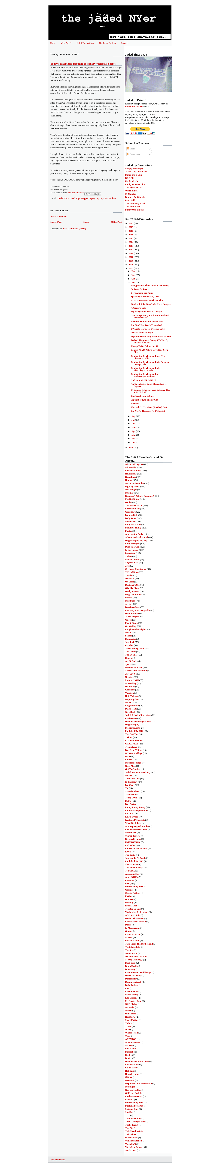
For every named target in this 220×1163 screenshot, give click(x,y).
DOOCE (129, 178)
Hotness (129, 899)
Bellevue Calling (133, 470)
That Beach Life (133, 1118)
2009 (131, 261)
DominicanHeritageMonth (138, 721)
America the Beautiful (136, 670)
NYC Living (131, 1004)
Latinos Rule (131, 515)
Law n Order (131, 816)
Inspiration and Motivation (138, 1083)
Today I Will (131, 797)
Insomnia (129, 1080)
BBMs (128, 801)
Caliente (129, 889)
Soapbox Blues (132, 559)
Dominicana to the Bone (137, 1061)
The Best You (131, 734)
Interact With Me (133, 667)
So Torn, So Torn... (140, 289)
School (128, 635)
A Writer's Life (138, 307)
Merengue (130, 1086)
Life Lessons (131, 997)
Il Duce (128, 1077)
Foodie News (131, 623)
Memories (130, 521)
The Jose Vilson (132, 206)
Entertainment (132, 508)
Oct (134, 278)
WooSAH (129, 578)
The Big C (130, 1128)
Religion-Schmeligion (135, 629)
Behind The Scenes (134, 918)
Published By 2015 (134, 1102)
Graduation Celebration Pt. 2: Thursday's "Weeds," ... (145, 369)
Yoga (127, 1036)
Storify (128, 1112)
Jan (134, 442)
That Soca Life (132, 778)
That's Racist (131, 1124)
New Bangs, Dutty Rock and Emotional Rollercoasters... (150, 316)
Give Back (130, 712)
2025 (131, 223)
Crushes (129, 645)
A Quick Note (131, 562)
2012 (131, 249)
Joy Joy (100, 198)
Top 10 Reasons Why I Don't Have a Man (151, 336)
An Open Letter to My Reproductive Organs (148, 385)
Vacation (129, 693)
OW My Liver (132, 588)
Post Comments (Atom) (74, 228)
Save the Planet (132, 791)
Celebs (128, 619)
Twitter (128, 737)
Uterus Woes (131, 1137)
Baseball (129, 1051)
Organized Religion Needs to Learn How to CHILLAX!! (150, 391)
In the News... (131, 550)
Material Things (133, 762)
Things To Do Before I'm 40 (144, 346)
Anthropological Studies (137, 826)
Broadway (130, 969)
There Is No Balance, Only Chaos (147, 321)
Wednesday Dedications (136, 912)
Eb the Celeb (131, 181)
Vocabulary (130, 832)
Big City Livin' (132, 486)
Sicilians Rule (132, 1109)
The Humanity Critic (135, 203)
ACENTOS (130, 1039)
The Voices (130, 651)
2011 (131, 253)
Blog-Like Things (133, 750)
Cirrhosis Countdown (135, 569)
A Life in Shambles (134, 483)
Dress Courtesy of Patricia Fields (147, 300)
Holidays (129, 1070)
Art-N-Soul (130, 661)
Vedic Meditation (133, 1140)
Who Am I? (66, 43)
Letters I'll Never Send (136, 848)
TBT (127, 1115)
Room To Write (132, 934)
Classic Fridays (132, 893)
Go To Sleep (131, 1067)
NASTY (129, 702)
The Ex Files (131, 654)
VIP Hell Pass (132, 572)
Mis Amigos (131, 489)
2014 (131, 242)
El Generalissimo (133, 740)
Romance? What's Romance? (139, 496)
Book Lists (130, 962)
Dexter (128, 1058)
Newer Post (56, 222)
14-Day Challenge (134, 959)
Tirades (129, 575)
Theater (129, 950)
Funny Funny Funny (135, 807)
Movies (128, 775)
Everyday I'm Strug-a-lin (137, 610)
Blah (127, 756)
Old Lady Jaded (133, 1093)
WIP (127, 1029)
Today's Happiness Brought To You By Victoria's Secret (149, 341)
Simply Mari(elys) (134, 168)
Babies (128, 502)
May (134, 427)
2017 (131, 231)
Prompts (129, 1099)
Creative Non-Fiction (135, 921)
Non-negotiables (133, 1090)
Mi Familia (130, 467)
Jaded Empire (132, 616)
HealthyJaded (132, 613)
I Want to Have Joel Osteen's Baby (148, 328)
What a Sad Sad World (136, 537)
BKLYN (129, 813)
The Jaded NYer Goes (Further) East (149, 407)
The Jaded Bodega (107, 43)
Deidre (128, 1055)
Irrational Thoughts (135, 820)
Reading (129, 902)
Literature (130, 553)
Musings (129, 492)
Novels (128, 1010)
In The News (131, 781)
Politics (128, 597)
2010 (131, 257)
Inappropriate (132, 699)
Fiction (128, 896)
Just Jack (129, 642)
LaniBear (130, 785)
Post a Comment (58, 216)
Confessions (131, 718)
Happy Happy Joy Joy (136, 540)
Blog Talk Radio (133, 594)
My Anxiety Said (133, 1001)
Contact (124, 43)
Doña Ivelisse (131, 985)
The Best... (136, 403)
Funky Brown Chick (135, 184)
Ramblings (130, 477)
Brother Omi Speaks (135, 197)
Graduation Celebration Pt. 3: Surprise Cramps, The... (150, 363)
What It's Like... (133, 823)
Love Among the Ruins (142, 292)
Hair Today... (131, 696)
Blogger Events (132, 727)
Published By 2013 (134, 861)
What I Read (131, 1032)
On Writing (130, 626)
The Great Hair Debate (142, 396)
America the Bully (134, 534)
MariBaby (130, 600)
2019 (131, 227)
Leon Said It (131, 200)
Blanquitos (130, 639)
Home (53, 43)
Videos (128, 556)
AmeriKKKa (131, 877)
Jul (133, 420)
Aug (134, 416)
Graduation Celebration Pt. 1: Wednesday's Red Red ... (145, 375)
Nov (134, 275)
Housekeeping (132, 1074)
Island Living (131, 994)
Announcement (132, 1042)
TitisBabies (130, 1134)
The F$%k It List (133, 187)
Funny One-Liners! (134, 209)
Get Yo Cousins (132, 769)
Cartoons (129, 880)
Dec (134, 271)
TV (126, 788)
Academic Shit (132, 874)
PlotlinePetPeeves (133, 1096)
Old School (130, 1013)
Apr (134, 431)
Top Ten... (130, 870)
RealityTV (130, 1016)
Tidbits (128, 1023)
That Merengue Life (135, 1121)
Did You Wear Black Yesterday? (146, 325)
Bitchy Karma (132, 591)
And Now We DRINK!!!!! (143, 380)
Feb (134, 438)
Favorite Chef (132, 1064)
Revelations (110, 198)
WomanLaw (131, 953)
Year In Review (132, 835)
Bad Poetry (130, 804)
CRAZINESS (131, 743)
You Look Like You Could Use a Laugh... (151, 304)
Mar (134, 435)
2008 (131, 264)
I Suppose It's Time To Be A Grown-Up (150, 285)
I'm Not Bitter (132, 499)
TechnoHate (131, 794)
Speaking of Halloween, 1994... (146, 296)
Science (128, 937)
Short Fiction (131, 1020)
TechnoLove (131, 747)
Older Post (116, 222)
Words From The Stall (136, 956)
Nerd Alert (130, 766)
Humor (128, 480)
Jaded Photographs (134, 648)
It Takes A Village (133, 753)
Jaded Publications (85, 43)
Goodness (130, 689)
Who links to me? (57, 1160)
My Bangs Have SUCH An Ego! (146, 311)
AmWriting (130, 683)
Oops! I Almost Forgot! (142, 332)
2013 (131, 246)
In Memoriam (132, 928)
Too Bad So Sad (132, 908)
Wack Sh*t (130, 1144)
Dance (128, 924)
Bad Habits (130, 1048)
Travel (128, 1026)
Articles (129, 1045)
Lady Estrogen (132, 543)
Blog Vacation (132, 705)
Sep (134, 282)
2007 (131, 268)
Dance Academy (133, 975)
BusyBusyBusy (132, 607)
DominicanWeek (133, 982)
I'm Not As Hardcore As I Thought (148, 411)
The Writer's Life (133, 505)
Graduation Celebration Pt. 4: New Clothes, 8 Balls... (148, 357)
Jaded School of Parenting (138, 715)
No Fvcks (129, 1007)
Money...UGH (132, 680)
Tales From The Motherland (139, 943)
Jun (134, 423)
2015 (131, 238)
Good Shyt (75, 198)
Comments (133, 154)
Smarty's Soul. (132, 940)
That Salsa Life (132, 947)
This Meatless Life (134, 1131)
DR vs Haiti (131, 708)
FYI (127, 988)
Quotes (128, 931)
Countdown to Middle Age (138, 972)
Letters (128, 759)
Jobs (127, 565)
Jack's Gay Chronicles (136, 171)
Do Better (130, 686)
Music (128, 632)
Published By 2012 (134, 731)
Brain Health (131, 966)
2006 (131, 447)
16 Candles (130, 194)
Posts (131, 148)
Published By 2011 (134, 886)
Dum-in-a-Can (132, 546)
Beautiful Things (133, 527)
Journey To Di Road (135, 858)
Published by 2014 (134, 1105)
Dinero (128, 658)
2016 (131, 234)
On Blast (129, 581)
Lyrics (128, 851)
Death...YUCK (132, 585)
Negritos (129, 677)
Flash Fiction (131, 991)
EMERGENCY (132, 842)
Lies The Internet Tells (136, 829)
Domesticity (131, 978)
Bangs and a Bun (133, 174)
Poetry (128, 883)
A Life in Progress (134, 464)
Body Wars (63, 198)
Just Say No (131, 673)
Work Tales (130, 1150)
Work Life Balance (134, 1147)
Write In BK (131, 190)
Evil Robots (131, 845)
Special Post (131, 905)
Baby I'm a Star (133, 524)
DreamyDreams (133, 839)
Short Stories (131, 864)
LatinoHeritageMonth (136, 810)
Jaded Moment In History (138, 772)
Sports (128, 664)
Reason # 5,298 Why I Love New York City (149, 350)
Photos (128, 531)
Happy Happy (88, 198)
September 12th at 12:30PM (144, 399)
